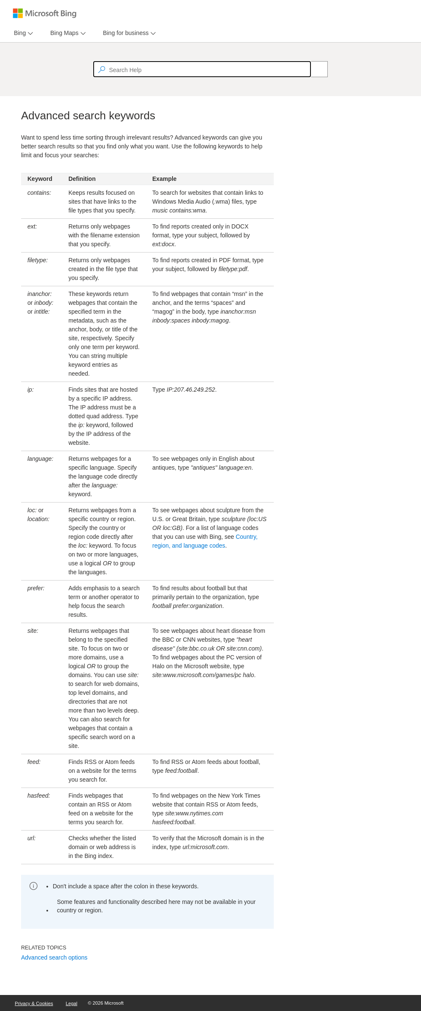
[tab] (18, 33)
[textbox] (202, 69)
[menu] (22, 33)
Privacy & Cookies (34, 1003)
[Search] (314, 69)
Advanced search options (54, 957)
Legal (71, 1003)
